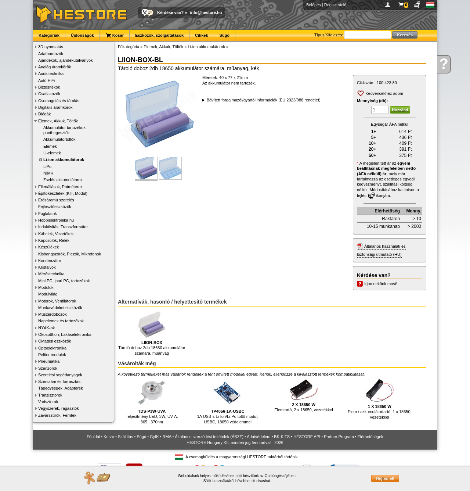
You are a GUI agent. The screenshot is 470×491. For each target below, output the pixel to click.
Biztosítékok (49, 87)
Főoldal (93, 436)
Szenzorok (47, 368)
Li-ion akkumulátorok (63, 159)
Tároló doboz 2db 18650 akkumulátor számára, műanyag (151, 332)
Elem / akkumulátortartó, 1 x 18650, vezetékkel (380, 398)
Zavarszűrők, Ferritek (57, 415)
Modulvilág (48, 294)
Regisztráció (335, 5)
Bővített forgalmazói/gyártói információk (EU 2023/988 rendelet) (264, 100)
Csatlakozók (49, 94)
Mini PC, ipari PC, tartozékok (64, 281)
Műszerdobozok (52, 314)
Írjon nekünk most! (380, 284)
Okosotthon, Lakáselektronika (64, 334)
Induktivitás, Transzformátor (63, 227)
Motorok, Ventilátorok (57, 301)
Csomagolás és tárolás (58, 100)
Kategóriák (49, 35)
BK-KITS (282, 436)
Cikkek (201, 35)
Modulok (46, 287)
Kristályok (47, 267)
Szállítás (125, 436)
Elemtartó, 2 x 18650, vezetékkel (303, 395)
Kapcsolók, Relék (53, 240)
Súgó (225, 35)
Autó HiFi (46, 80)
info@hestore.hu (206, 12)
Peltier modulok (52, 354)
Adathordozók (50, 53)
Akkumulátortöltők (59, 139)
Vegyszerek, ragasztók (58, 408)
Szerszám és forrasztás (59, 381)
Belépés (313, 5)
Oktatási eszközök (54, 341)
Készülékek (48, 247)
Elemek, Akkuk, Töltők (58, 121)
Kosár (114, 36)
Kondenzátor (49, 260)
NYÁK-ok (46, 328)
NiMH (48, 173)
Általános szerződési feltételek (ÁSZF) (209, 436)
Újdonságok (82, 35)
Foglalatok (47, 213)
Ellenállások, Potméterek (60, 186)
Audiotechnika (51, 73)
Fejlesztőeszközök (54, 206)
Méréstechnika (51, 274)
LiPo (47, 166)
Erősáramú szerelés (56, 200)
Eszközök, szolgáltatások (159, 35)
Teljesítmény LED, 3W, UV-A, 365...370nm (152, 401)
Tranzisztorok (50, 395)
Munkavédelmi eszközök (60, 307)
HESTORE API (306, 436)
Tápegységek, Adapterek (60, 388)
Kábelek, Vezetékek (56, 234)
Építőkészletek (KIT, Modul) (62, 193)
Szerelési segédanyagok (60, 375)
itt (254, 481)
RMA (167, 436)
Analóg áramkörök (54, 67)
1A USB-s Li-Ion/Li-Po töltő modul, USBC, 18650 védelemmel (227, 401)
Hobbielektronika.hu (56, 220)
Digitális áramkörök (55, 107)
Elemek (50, 146)
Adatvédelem (258, 436)
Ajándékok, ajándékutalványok (65, 60)
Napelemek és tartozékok (61, 321)
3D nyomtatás (50, 46)
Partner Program (339, 436)
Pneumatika (48, 361)
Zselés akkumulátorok (63, 180)
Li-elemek (52, 153)
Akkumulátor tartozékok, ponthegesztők (65, 130)
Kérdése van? (170, 12)
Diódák (44, 114)
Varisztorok (48, 401)
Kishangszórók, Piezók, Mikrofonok (69, 254)
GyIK (154, 436)
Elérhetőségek (370, 436)
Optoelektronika (52, 348)
